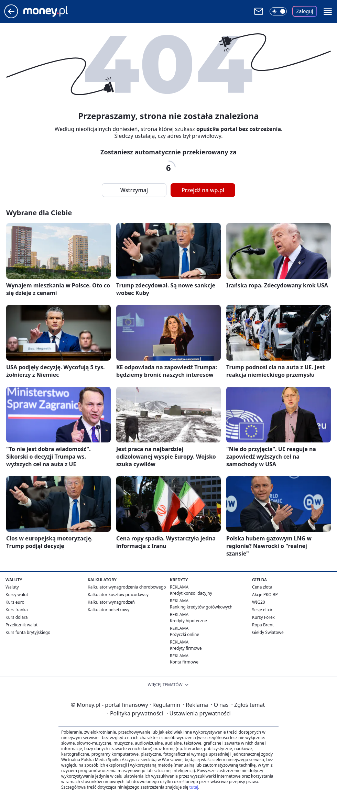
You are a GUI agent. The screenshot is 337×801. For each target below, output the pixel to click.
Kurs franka (17, 610)
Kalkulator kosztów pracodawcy (118, 594)
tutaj (193, 787)
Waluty (12, 587)
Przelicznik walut (21, 625)
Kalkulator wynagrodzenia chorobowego (127, 587)
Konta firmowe (184, 662)
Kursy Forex (263, 617)
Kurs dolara (17, 617)
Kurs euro (15, 602)
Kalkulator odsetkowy (108, 610)
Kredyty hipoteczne (188, 621)
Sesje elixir (262, 610)
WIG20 (258, 602)
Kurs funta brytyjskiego (28, 632)
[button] (327, 11)
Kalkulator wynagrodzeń (111, 602)
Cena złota (262, 587)
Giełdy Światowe (268, 632)
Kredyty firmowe (186, 648)
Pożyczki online (184, 634)
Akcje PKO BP (265, 594)
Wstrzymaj (134, 190)
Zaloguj (304, 11)
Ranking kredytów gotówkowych (201, 607)
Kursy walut (17, 594)
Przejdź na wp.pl (203, 190)
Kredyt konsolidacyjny (191, 593)
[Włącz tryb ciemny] (278, 11)
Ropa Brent (263, 625)
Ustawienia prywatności (198, 713)
